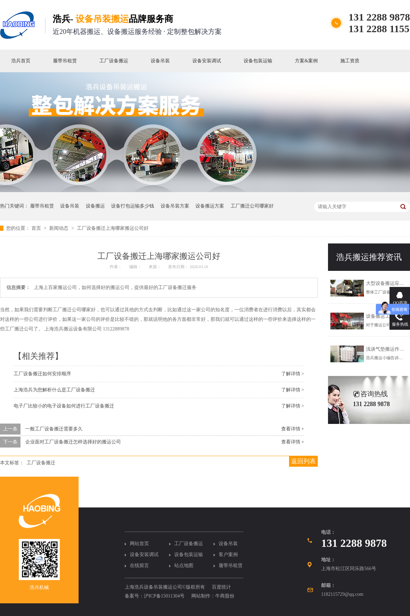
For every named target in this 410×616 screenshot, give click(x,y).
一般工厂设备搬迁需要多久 (54, 428)
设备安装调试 (206, 60)
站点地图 (183, 565)
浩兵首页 (20, 60)
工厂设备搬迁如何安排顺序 (42, 373)
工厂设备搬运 (113, 60)
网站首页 (139, 543)
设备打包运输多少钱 (132, 206)
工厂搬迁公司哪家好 (252, 206)
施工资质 (349, 60)
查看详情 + (292, 428)
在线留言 (139, 565)
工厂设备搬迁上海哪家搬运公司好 (113, 228)
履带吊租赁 (65, 60)
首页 (36, 228)
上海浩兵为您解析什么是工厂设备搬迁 (54, 389)
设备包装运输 (258, 60)
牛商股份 (224, 596)
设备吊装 (160, 60)
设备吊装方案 (175, 206)
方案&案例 (306, 60)
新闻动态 (59, 228)
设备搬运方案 (209, 206)
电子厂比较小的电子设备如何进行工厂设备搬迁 (64, 405)
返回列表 (303, 461)
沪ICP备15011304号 (164, 596)
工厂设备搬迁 (41, 462)
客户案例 (228, 554)
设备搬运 (95, 206)
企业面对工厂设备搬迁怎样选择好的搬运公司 (73, 441)
